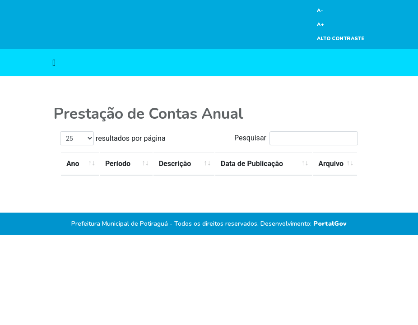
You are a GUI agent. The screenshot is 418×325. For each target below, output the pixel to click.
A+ (320, 24)
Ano (72, 163)
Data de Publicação (252, 163)
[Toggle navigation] (53, 63)
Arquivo (331, 163)
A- (320, 10)
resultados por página (113, 138)
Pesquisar (296, 138)
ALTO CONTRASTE (340, 38)
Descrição (175, 163)
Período (117, 163)
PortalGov (330, 223)
